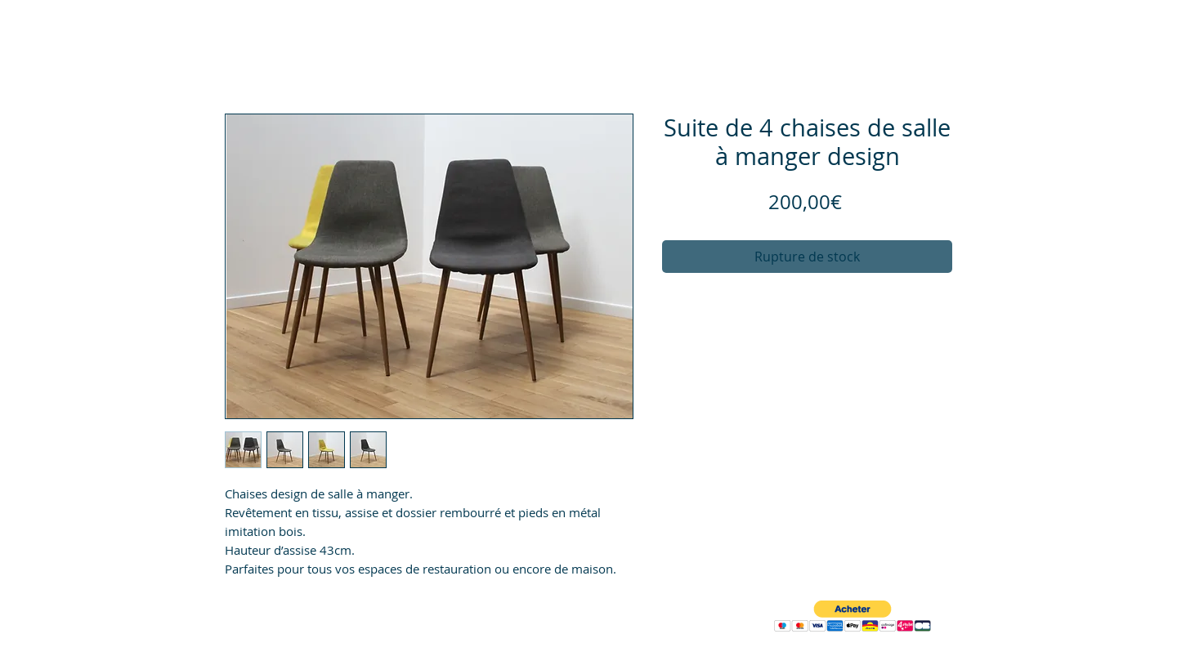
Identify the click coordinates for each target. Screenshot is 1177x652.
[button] (852, 616)
